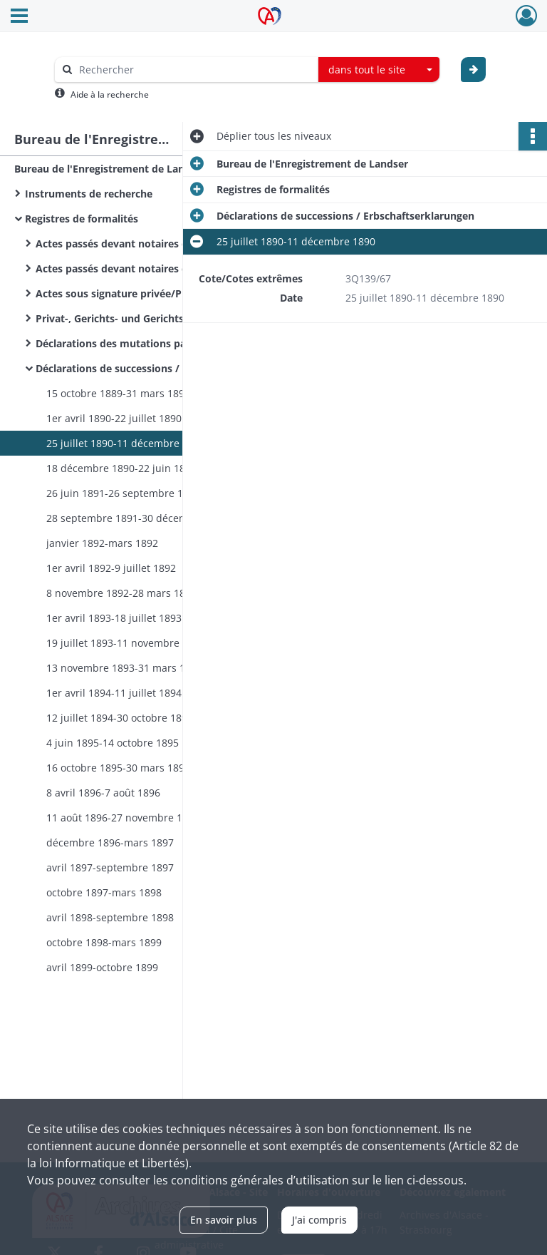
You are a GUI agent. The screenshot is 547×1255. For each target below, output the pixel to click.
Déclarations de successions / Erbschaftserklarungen (164, 368)
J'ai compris (319, 1219)
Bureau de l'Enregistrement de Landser (110, 168)
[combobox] (378, 70)
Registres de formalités (81, 218)
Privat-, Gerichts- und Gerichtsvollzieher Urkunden (160, 318)
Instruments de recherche (88, 193)
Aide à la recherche (110, 94)
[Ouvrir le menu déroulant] (19, 17)
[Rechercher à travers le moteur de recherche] (193, 69)
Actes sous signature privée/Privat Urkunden (146, 293)
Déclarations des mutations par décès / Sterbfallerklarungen (178, 343)
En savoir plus (223, 1219)
